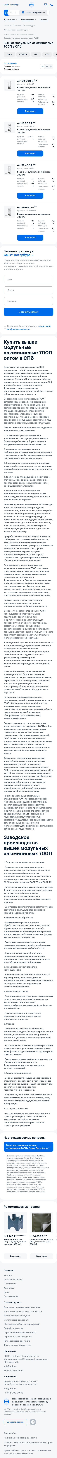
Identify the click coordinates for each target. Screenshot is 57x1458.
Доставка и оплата (13, 1280)
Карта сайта (10, 1433)
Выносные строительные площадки (22, 1307)
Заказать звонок (15, 1422)
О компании (10, 1284)
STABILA (23, 54)
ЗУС (47, 54)
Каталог (8, 1275)
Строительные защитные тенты (20, 1333)
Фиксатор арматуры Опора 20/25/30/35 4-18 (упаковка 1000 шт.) (15, 1242)
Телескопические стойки (17, 1341)
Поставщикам (11, 1296)
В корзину (30, 111)
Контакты (44, 20)
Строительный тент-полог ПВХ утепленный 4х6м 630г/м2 (41, 1242)
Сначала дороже (11, 69)
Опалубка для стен (13, 1328)
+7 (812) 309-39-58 (13, 1370)
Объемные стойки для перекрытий (21, 1324)
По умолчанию (10, 63)
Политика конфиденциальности (20, 1438)
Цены (6, 1292)
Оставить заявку (28, 312)
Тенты (9, 54)
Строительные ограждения (17, 1337)
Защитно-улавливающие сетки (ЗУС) (23, 1312)
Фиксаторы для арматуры (17, 1345)
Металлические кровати (16, 1320)
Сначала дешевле (12, 66)
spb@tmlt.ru (32, 1165)
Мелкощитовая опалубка (17, 1316)
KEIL (36, 54)
